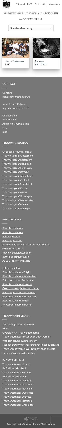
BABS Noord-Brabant (14, 376)
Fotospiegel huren (12, 240)
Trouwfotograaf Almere (15, 204)
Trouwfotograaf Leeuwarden (18, 200)
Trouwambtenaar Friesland (17, 400)
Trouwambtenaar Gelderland (18, 384)
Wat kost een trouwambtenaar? (19, 340)
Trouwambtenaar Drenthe (16, 396)
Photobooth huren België (16, 272)
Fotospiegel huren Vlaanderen (18, 292)
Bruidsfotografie (13, 13)
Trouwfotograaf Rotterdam (17, 159)
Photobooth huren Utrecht (17, 284)
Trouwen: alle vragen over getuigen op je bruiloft (28, 348)
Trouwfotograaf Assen (14, 191)
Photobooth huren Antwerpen (19, 296)
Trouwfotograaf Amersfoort (17, 175)
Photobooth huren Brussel (16, 304)
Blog (4, 131)
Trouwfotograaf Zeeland (15, 179)
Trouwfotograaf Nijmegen (16, 208)
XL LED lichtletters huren (16, 260)
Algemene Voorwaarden (15, 123)
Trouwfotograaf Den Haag (16, 163)
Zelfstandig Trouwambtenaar (18, 324)
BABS (29, 4)
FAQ (4, 127)
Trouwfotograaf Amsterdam (17, 155)
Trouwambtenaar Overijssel (17, 392)
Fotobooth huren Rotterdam (18, 280)
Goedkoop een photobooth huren (20, 288)
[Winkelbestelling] (31, 28)
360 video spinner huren (15, 256)
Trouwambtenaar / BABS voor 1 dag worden (26, 336)
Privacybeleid (9, 119)
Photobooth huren (12, 228)
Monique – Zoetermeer (41, 62)
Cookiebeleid (9, 115)
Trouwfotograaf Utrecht (15, 171)
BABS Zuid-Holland (13, 360)
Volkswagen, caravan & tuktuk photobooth (25, 244)
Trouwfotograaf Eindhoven (17, 167)
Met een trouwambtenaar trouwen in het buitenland (30, 344)
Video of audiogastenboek (16, 252)
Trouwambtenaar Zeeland (16, 372)
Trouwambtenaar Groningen (18, 404)
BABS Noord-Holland (14, 368)
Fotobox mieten (11, 267)
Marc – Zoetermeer (14, 61)
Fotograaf (20, 4)
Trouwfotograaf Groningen (17, 196)
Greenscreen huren (12, 248)
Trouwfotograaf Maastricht (17, 183)
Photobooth (39, 4)
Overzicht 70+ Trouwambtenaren (20, 332)
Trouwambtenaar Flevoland (17, 388)
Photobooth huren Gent (15, 300)
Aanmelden (54, 4)
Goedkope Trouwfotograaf (16, 151)
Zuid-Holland (34, 13)
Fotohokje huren (11, 236)
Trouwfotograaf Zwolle (15, 188)
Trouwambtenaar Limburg (16, 380)
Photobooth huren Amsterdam (19, 276)
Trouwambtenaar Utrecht (16, 364)
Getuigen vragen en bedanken (18, 352)
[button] (30, 18)
